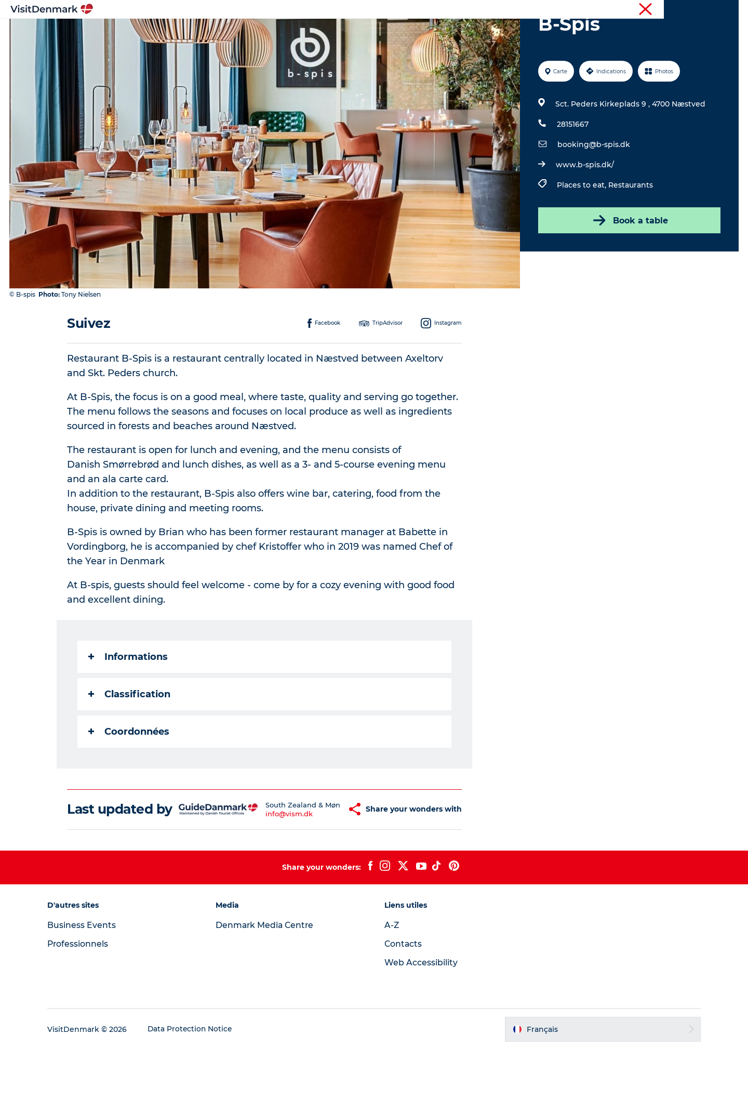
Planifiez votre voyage (502, 33)
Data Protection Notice (195, 1093)
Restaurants (630, 234)
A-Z (391, 989)
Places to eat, (582, 234)
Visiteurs (639, 10)
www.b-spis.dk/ (584, 214)
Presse (727, 10)
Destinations (290, 33)
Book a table (628, 269)
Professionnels (685, 10)
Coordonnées (129, 781)
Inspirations (226, 33)
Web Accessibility (421, 1027)
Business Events (86, 989)
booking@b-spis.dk (593, 193)
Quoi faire (349, 33)
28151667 (572, 173)
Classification (130, 743)
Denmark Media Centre (268, 989)
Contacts (403, 1008)
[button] (325, 866)
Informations (128, 706)
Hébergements (414, 33)
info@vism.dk (271, 875)
